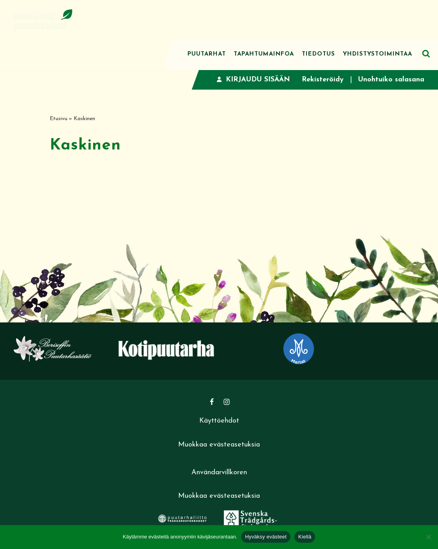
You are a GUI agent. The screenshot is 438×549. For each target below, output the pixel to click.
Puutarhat (206, 54)
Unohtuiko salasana (391, 79)
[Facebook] (211, 401)
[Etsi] (426, 53)
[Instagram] (226, 401)
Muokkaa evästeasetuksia (219, 444)
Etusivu (58, 119)
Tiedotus (318, 54)
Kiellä (304, 537)
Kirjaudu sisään (253, 79)
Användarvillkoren (219, 472)
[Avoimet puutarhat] (43, 19)
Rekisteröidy (323, 79)
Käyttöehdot (219, 421)
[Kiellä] (428, 537)
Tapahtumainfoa (264, 54)
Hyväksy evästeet (266, 537)
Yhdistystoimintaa (377, 54)
